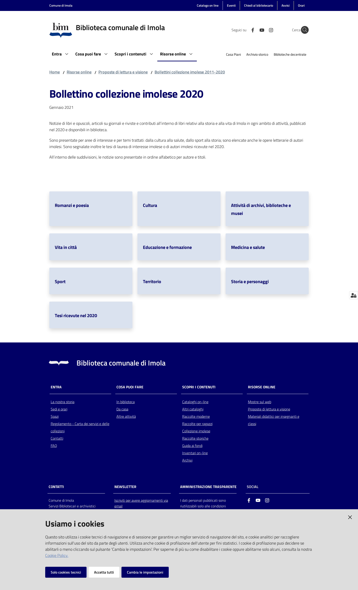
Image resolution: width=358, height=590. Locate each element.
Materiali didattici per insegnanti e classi (273, 420)
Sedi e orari (59, 409)
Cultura (150, 205)
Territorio (152, 281)
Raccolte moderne (196, 416)
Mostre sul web (259, 402)
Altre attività (126, 416)
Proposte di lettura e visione (123, 72)
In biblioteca (125, 402)
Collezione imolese (196, 431)
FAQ (54, 445)
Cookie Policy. (56, 555)
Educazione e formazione (167, 247)
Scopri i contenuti (199, 387)
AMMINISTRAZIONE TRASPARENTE (208, 486)
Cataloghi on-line (195, 402)
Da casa (122, 409)
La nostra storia (62, 402)
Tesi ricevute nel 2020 (76, 315)
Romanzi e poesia (72, 205)
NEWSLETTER (125, 486)
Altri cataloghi (192, 409)
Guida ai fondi (192, 445)
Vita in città (66, 247)
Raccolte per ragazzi (197, 423)
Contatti (57, 438)
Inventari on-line (195, 453)
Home (54, 72)
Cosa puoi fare (129, 387)
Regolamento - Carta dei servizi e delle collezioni (80, 427)
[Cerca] (303, 29)
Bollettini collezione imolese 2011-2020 (190, 72)
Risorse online (79, 72)
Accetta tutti (104, 572)
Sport (60, 281)
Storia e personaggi (250, 281)
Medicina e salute (248, 247)
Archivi (187, 460)
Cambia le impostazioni (145, 572)
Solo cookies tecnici (66, 572)
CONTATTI (56, 486)
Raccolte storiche (195, 438)
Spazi (55, 416)
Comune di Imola (60, 5)
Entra (56, 387)
